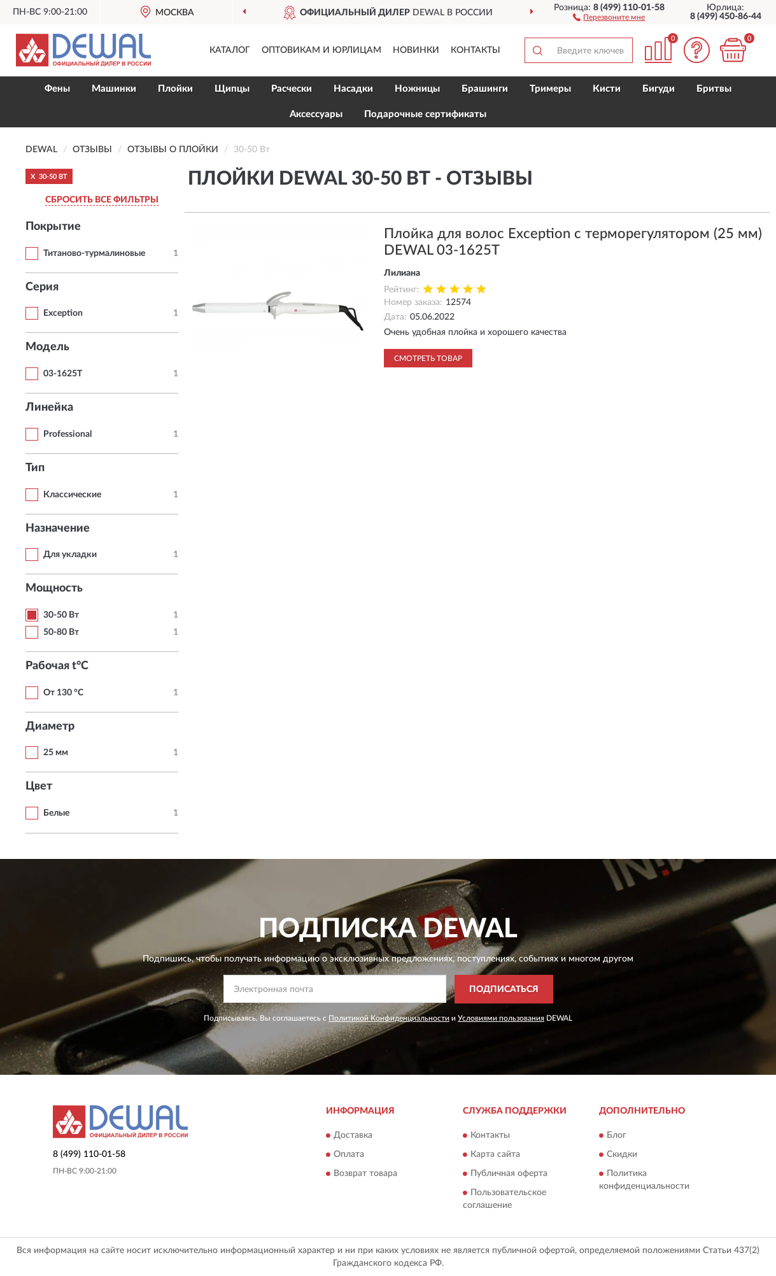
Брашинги (485, 89)
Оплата (349, 1155)
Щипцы (232, 89)
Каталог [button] (229, 50)
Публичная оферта (508, 1174)
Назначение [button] (57, 528)
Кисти (607, 89)
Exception (63, 313)
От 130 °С (63, 692)
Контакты (475, 50)
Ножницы (417, 89)
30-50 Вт (61, 615)
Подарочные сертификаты (425, 114)
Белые (56, 813)
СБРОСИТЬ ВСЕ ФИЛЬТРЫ (102, 199)
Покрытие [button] (53, 226)
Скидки (622, 1155)
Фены (57, 89)
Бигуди (658, 89)
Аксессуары (316, 114)
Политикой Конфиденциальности (388, 1018)
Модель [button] (47, 347)
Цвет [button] (38, 786)
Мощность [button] (54, 588)
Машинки (114, 89)
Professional (67, 434)
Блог (616, 1135)
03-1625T (62, 373)
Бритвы (713, 89)
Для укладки (70, 554)
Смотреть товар (428, 358)
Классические (72, 494)
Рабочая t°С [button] (56, 666)
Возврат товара (365, 1174)
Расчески (291, 89)
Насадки (353, 89)
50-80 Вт (61, 632)
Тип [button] (35, 468)
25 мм (55, 752)
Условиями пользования (501, 1018)
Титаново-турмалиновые (94, 253)
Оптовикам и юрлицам (321, 50)
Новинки (416, 50)
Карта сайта (495, 1155)
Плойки (175, 89)
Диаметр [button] (49, 726)
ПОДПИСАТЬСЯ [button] (504, 989)
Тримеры (550, 89)
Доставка (353, 1135)
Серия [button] (42, 287)
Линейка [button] (49, 407)
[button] (609, 16)
